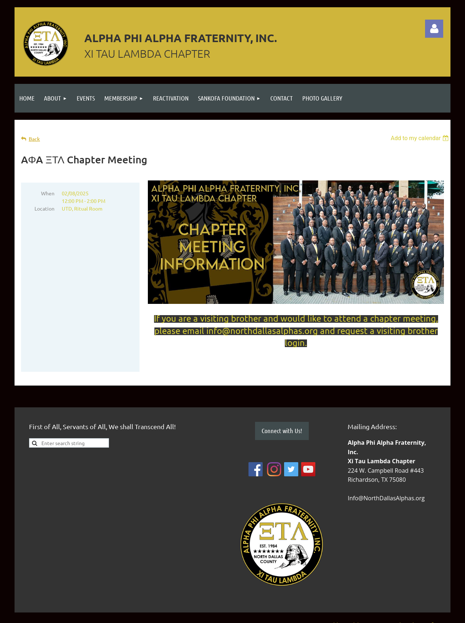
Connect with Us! (282, 431)
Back (34, 138)
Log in (434, 29)
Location (44, 208)
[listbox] (420, 138)
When (47, 193)
